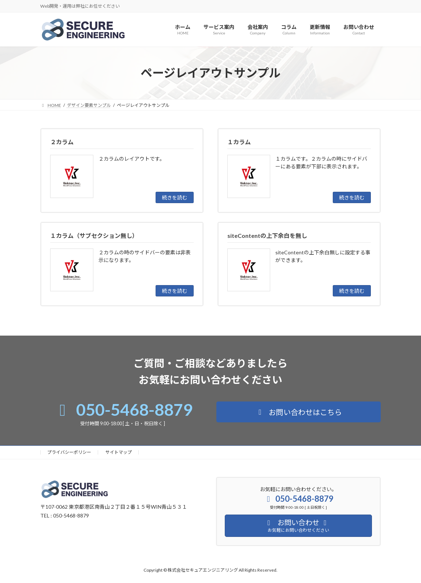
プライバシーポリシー (69, 452)
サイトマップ (118, 452)
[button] (298, 411)
